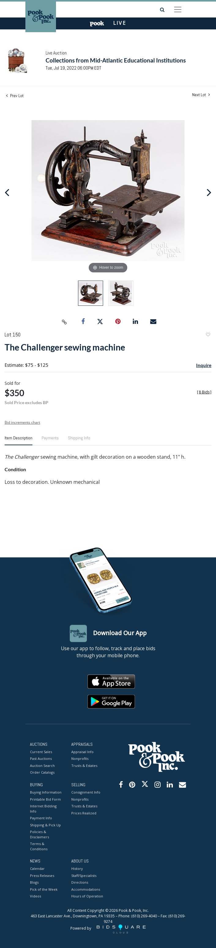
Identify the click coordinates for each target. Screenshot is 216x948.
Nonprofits (79, 759)
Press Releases (42, 875)
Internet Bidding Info (43, 809)
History (77, 868)
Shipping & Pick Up (45, 825)
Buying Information (45, 792)
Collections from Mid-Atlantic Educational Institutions (116, 60)
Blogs (34, 882)
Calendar (37, 868)
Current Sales (41, 751)
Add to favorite (207, 335)
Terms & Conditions (38, 846)
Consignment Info (85, 792)
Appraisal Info (82, 751)
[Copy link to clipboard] (64, 321)
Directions (79, 882)
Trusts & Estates (84, 765)
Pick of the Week (44, 889)
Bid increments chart (22, 422)
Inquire (203, 365)
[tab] (18, 440)
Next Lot (201, 94)
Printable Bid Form (45, 799)
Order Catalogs (42, 772)
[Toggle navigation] (177, 9)
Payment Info (41, 818)
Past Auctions (41, 759)
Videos (35, 896)
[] (204, 392)
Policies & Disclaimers (39, 835)
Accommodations (85, 889)
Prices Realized (83, 813)
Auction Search (42, 765)
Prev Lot (15, 95)
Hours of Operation (87, 896)
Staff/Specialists (83, 875)
